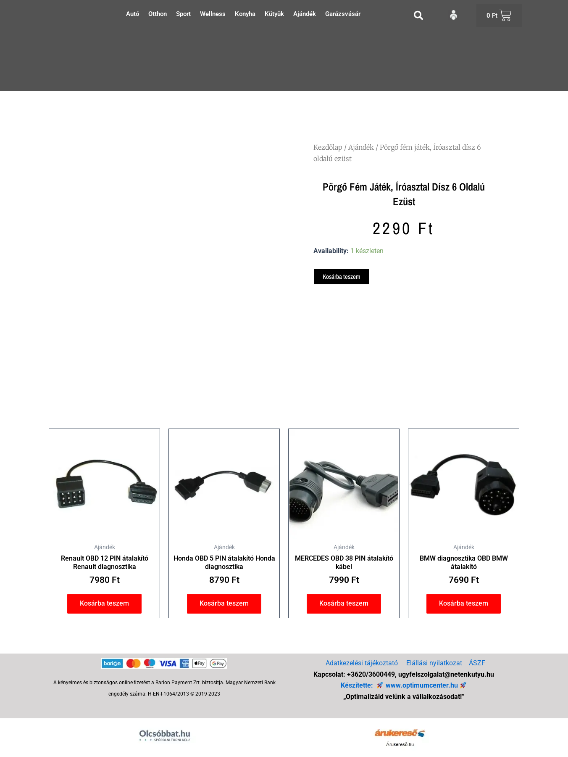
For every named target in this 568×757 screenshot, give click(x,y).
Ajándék (304, 14)
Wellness (213, 14)
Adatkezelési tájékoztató (362, 663)
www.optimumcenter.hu (421, 685)
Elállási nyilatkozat (434, 663)
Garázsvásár (342, 14)
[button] (418, 15)
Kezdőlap (327, 147)
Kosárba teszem (342, 276)
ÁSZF (477, 663)
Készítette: (358, 685)
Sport (183, 14)
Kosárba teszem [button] (104, 605)
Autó (132, 14)
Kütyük (274, 14)
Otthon (157, 14)
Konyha (245, 14)
